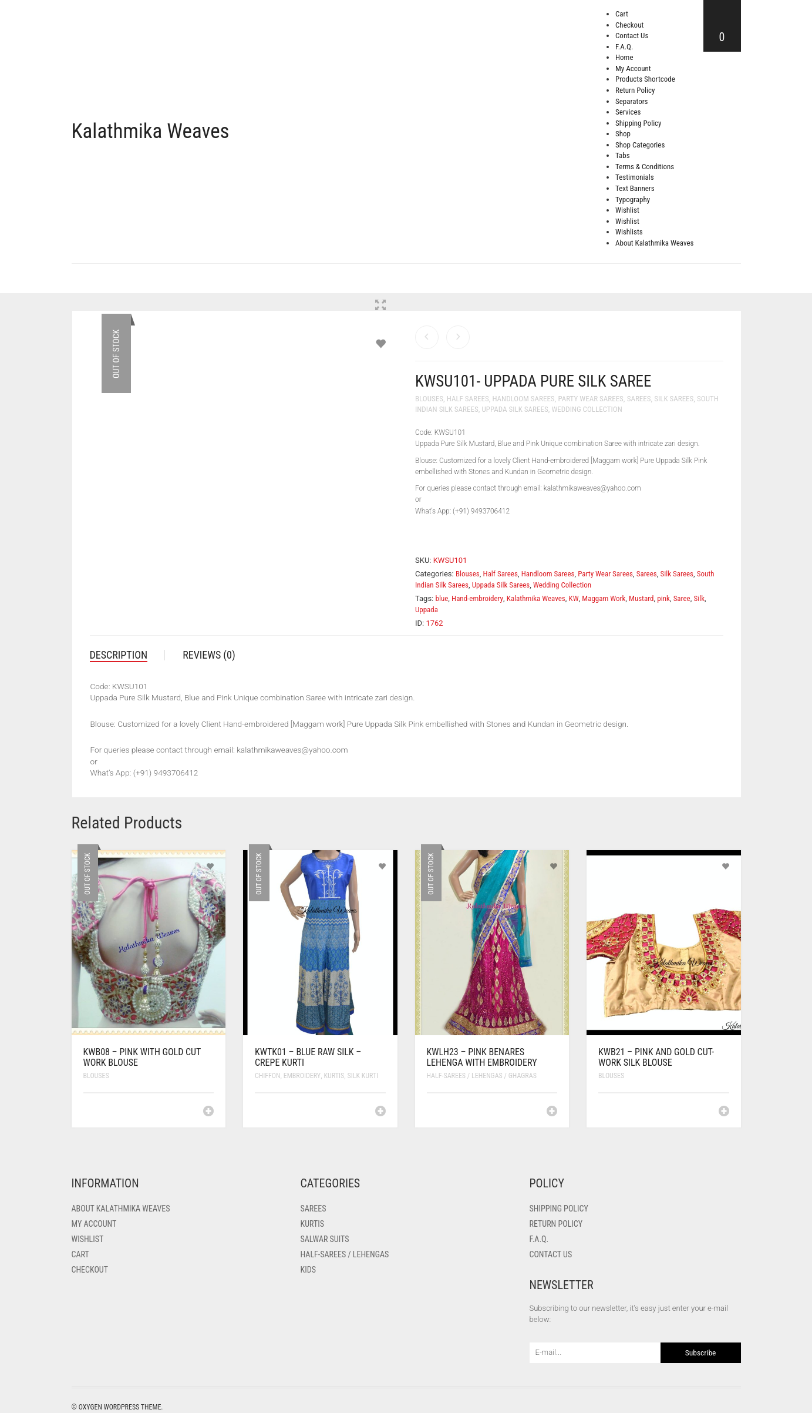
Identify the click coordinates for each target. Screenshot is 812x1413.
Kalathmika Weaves (151, 131)
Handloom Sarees (523, 398)
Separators (631, 101)
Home (624, 57)
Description (119, 655)
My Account (633, 68)
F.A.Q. (624, 46)
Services (628, 112)
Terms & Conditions (644, 166)
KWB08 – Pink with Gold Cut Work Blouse (142, 1057)
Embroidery (302, 1076)
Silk (699, 598)
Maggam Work (603, 598)
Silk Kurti (363, 1076)
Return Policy (635, 90)
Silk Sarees (673, 398)
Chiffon (267, 1076)
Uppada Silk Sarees (514, 409)
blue (442, 598)
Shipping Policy (638, 123)
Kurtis (334, 1076)
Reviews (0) (209, 655)
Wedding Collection (586, 409)
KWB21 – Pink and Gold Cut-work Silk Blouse (656, 1057)
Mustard (641, 598)
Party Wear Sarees (590, 398)
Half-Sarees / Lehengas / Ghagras (482, 1076)
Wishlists (629, 231)
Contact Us (631, 35)
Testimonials (634, 177)
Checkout (629, 25)
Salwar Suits (325, 1239)
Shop (623, 133)
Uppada (426, 609)
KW (574, 598)
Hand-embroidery (477, 598)
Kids (308, 1269)
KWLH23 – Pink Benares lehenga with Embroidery (482, 1057)
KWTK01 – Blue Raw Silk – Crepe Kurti (308, 1057)
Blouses (429, 398)
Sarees (639, 398)
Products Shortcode (645, 79)
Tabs (622, 155)
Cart (621, 13)
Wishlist (627, 210)
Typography (632, 199)
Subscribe (700, 1352)
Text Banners (635, 188)
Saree (681, 598)
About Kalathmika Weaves (654, 243)
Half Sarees (468, 398)
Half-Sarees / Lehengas (345, 1254)
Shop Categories (640, 144)
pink (663, 598)
